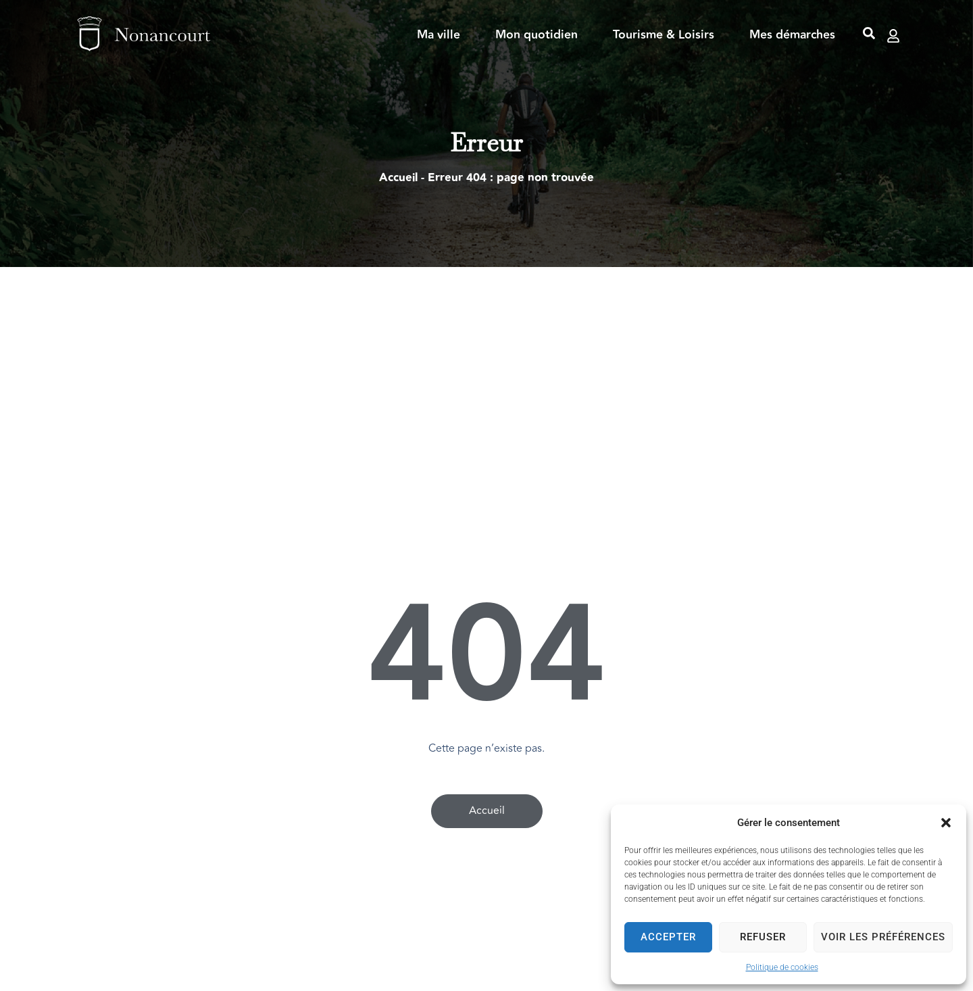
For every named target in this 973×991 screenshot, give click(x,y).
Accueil (398, 178)
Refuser (763, 937)
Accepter (668, 937)
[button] (946, 822)
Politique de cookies (782, 967)
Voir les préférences (883, 937)
